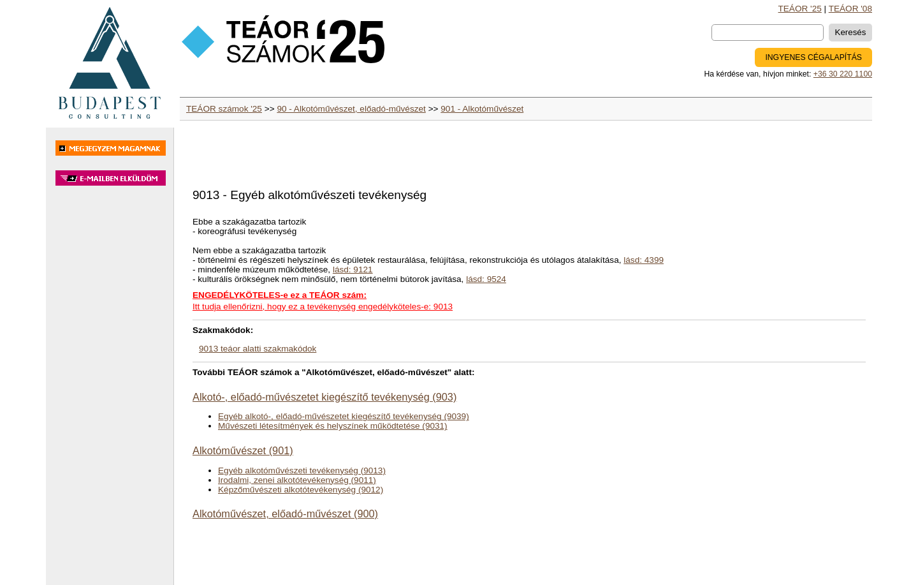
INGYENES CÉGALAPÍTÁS (813, 57)
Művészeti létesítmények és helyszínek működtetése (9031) (333, 426)
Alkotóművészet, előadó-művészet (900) (285, 513)
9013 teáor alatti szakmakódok (257, 348)
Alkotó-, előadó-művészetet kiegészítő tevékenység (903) (324, 397)
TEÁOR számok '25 (224, 109)
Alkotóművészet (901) (243, 450)
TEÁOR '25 (800, 8)
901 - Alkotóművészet (482, 109)
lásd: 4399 (643, 260)
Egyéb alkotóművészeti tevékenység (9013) (302, 470)
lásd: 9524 (486, 279)
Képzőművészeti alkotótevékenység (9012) (300, 489)
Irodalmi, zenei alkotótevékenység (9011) (297, 480)
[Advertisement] (110, 391)
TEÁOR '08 (850, 8)
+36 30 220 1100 (842, 74)
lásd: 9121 (353, 269)
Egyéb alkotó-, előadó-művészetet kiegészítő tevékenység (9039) (343, 416)
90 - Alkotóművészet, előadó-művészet (351, 109)
